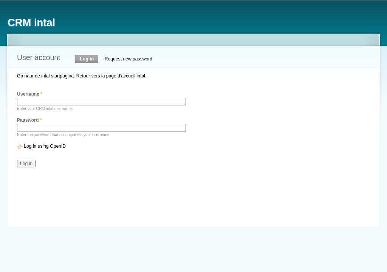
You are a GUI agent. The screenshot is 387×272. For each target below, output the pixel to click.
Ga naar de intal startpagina (45, 76)
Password (29, 120)
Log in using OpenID (45, 146)
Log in (89, 59)
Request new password (128, 59)
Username (29, 94)
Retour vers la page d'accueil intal (110, 76)
